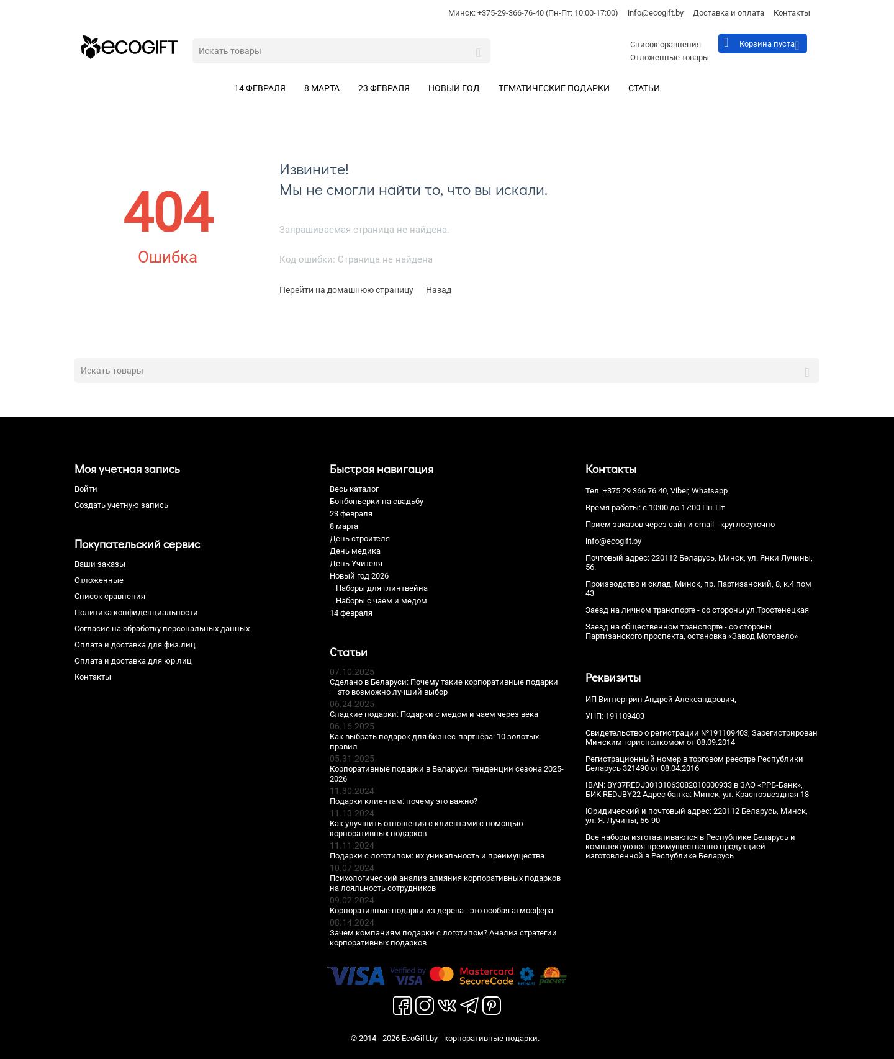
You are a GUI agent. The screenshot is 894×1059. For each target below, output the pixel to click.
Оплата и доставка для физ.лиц (135, 644)
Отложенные (99, 580)
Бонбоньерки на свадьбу (376, 501)
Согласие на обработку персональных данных (162, 628)
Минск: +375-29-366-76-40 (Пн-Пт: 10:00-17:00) (533, 12)
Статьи (644, 88)
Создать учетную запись (121, 505)
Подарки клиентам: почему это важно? (403, 801)
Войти (85, 488)
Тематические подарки (554, 88)
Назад (438, 290)
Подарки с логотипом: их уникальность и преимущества (437, 855)
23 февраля (384, 88)
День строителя (360, 538)
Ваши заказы (99, 564)
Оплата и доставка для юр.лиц (133, 660)
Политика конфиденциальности (136, 612)
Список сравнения (665, 44)
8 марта (322, 88)
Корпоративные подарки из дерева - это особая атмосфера (441, 910)
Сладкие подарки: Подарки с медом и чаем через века (434, 714)
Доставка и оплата (728, 12)
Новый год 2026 (359, 575)
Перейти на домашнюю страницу (346, 290)
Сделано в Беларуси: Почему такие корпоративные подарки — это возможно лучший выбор (444, 686)
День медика (355, 551)
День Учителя (356, 563)
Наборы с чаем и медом (381, 600)
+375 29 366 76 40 (635, 490)
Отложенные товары (669, 57)
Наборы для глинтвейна (382, 588)
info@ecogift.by (656, 12)
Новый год (454, 88)
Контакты (792, 12)
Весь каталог (354, 488)
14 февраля (260, 88)
